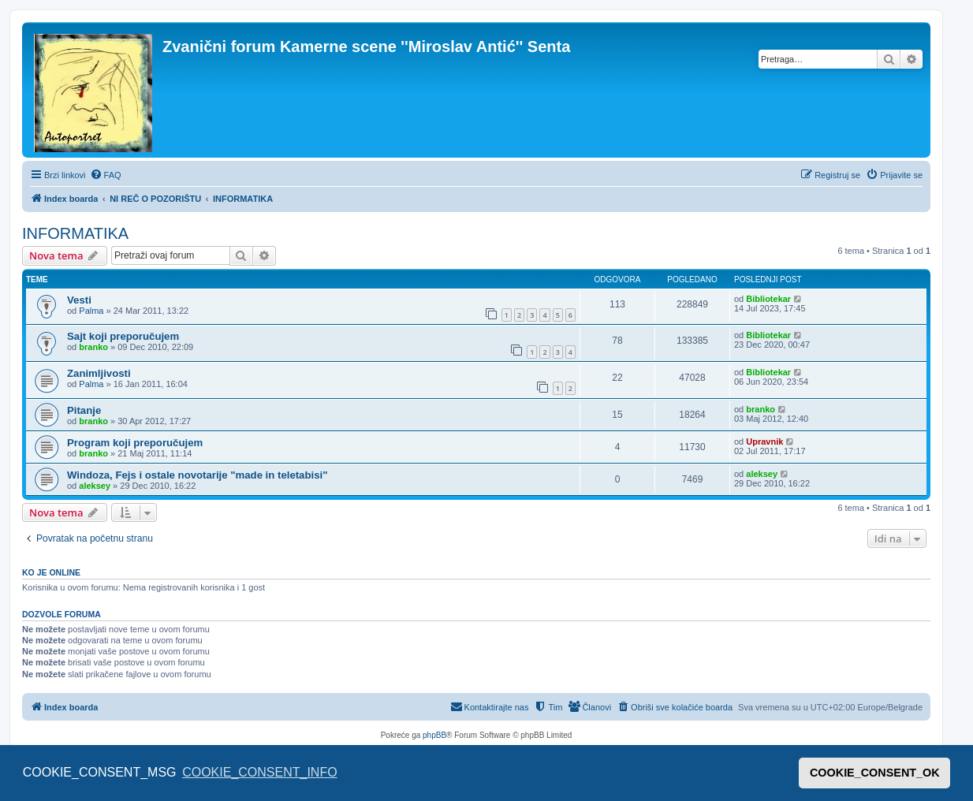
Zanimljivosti (99, 373)
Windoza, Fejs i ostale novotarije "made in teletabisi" (197, 475)
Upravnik (764, 441)
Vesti (79, 300)
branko (93, 347)
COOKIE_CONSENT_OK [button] (875, 772)
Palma (91, 310)
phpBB (434, 735)
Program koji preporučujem (135, 443)
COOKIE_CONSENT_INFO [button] (259, 772)
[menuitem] (105, 175)
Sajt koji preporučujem (123, 336)
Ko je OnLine (51, 572)
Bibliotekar (768, 299)
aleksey (94, 485)
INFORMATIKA (75, 233)
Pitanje (84, 410)
